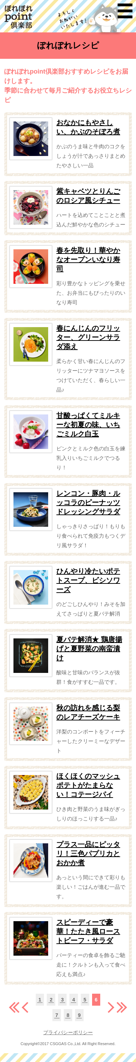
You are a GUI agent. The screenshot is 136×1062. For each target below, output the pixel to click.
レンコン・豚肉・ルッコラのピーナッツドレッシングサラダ (88, 502)
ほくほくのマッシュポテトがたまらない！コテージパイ (88, 785)
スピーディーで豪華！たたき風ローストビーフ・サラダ (88, 931)
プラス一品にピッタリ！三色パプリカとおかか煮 (88, 854)
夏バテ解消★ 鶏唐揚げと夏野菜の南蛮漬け (89, 649)
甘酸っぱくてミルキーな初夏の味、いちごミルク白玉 (88, 425)
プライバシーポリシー (68, 1032)
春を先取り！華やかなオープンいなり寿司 (88, 259)
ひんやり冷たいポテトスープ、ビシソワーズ (88, 580)
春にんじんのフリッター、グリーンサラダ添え (88, 337)
